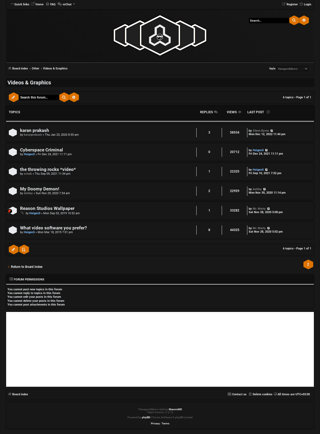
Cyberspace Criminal (41, 150)
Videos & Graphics (29, 82)
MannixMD (175, 409)
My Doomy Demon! (39, 188)
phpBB (146, 417)
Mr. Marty (259, 208)
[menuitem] (37, 4)
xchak (28, 173)
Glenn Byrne (261, 130)
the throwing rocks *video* (48, 169)
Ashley (28, 193)
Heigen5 (29, 154)
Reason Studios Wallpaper (47, 208)
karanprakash (33, 134)
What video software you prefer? (53, 227)
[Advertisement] (160, 349)
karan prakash (34, 130)
